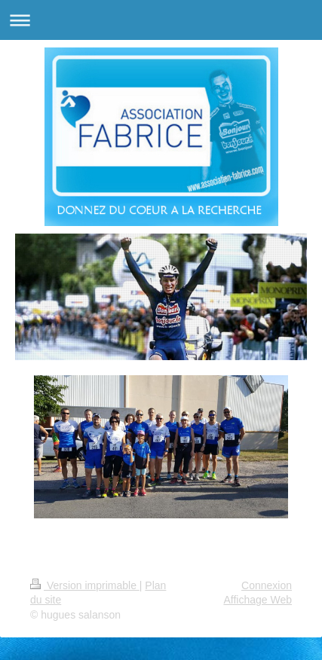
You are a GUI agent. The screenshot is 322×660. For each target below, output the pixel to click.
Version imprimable (85, 585)
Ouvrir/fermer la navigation (161, 20)
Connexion (266, 585)
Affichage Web (257, 600)
